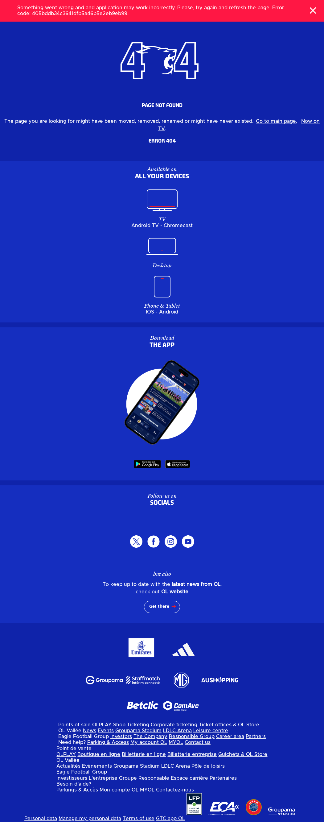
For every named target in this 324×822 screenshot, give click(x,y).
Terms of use (138, 818)
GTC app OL (170, 818)
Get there (159, 606)
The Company (150, 736)
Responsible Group (192, 736)
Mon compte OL (119, 789)
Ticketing (138, 724)
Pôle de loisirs (208, 766)
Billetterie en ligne (144, 754)
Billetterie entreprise (192, 754)
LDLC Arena (177, 730)
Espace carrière (189, 778)
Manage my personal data (90, 818)
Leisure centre (210, 730)
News (89, 730)
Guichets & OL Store (242, 754)
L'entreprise (103, 778)
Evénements (97, 766)
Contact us (198, 742)
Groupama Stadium (138, 730)
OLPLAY (102, 724)
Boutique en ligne (98, 754)
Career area (230, 736)
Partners (256, 736)
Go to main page (276, 121)
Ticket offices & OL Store (229, 724)
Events (106, 730)
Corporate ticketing (174, 724)
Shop (119, 724)
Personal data (40, 818)
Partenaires (223, 778)
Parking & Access (108, 742)
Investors (121, 736)
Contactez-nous (175, 789)
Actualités (68, 766)
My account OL (148, 742)
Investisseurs (71, 778)
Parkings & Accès (77, 789)
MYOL (176, 742)
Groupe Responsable (144, 778)
